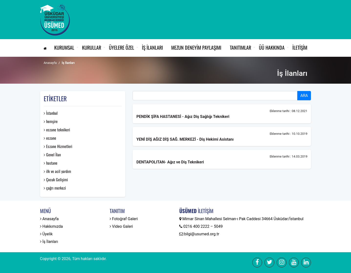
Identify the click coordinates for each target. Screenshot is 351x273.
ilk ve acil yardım (57, 171)
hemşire (51, 121)
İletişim (299, 47)
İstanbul (51, 113)
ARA (304, 95)
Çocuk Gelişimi (56, 179)
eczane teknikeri (57, 130)
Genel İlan (52, 155)
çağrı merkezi (55, 188)
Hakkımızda (51, 226)
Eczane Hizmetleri (58, 146)
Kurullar (91, 47)
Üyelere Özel (121, 47)
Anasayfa (50, 63)
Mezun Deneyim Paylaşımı (196, 47)
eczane (50, 138)
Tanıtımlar (240, 47)
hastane (50, 163)
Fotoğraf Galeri (124, 218)
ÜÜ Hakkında (272, 47)
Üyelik (46, 234)
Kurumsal (64, 47)
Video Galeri (121, 226)
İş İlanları (152, 47)
